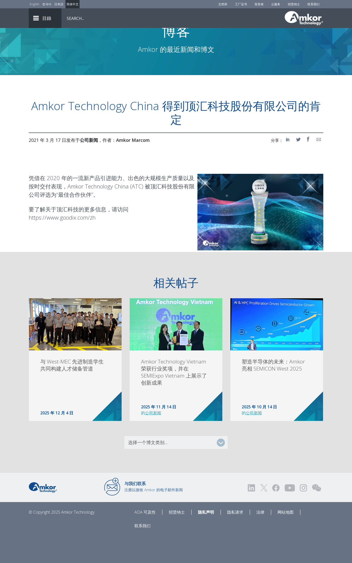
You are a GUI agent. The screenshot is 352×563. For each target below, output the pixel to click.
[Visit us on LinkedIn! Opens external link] (252, 515)
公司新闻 (153, 440)
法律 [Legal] (260, 539)
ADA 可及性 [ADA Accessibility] (145, 539)
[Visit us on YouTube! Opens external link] (289, 515)
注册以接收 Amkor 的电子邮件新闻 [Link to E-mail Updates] (153, 514)
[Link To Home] (304, 18)
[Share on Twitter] (298, 166)
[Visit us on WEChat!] (316, 515)
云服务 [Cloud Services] (275, 4)
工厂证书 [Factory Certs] (241, 4)
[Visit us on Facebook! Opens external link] (276, 515)
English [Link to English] (34, 4)
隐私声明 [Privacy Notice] (206, 539)
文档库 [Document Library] (222, 4)
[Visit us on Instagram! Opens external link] (303, 515)
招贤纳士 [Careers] (294, 4)
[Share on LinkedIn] (288, 166)
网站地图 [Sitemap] (285, 539)
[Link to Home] (43, 514)
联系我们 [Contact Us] (313, 4)
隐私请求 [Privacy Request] (235, 539)
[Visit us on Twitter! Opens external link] (263, 515)
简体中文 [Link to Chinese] (72, 4)
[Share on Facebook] (308, 166)
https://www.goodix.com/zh (62, 245)
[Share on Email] (318, 166)
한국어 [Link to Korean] (46, 4)
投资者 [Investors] (259, 4)
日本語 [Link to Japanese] (58, 4)
